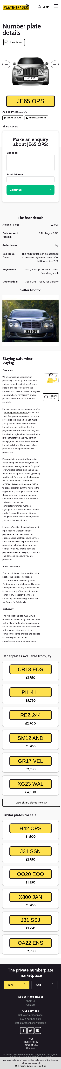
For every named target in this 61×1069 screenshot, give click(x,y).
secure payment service (15, 412)
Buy (16, 985)
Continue (30, 190)
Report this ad (53, 397)
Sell (44, 985)
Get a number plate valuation (30, 1023)
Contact (30, 1005)
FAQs (30, 1038)
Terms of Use (30, 1044)
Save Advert (16, 42)
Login (46, 6)
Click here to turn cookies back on (30, 1066)
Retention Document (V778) (25, 484)
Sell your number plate (30, 1015)
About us (30, 1001)
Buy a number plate (30, 1019)
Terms (9, 602)
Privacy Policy (30, 1041)
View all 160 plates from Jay (31, 802)
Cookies (30, 1048)
